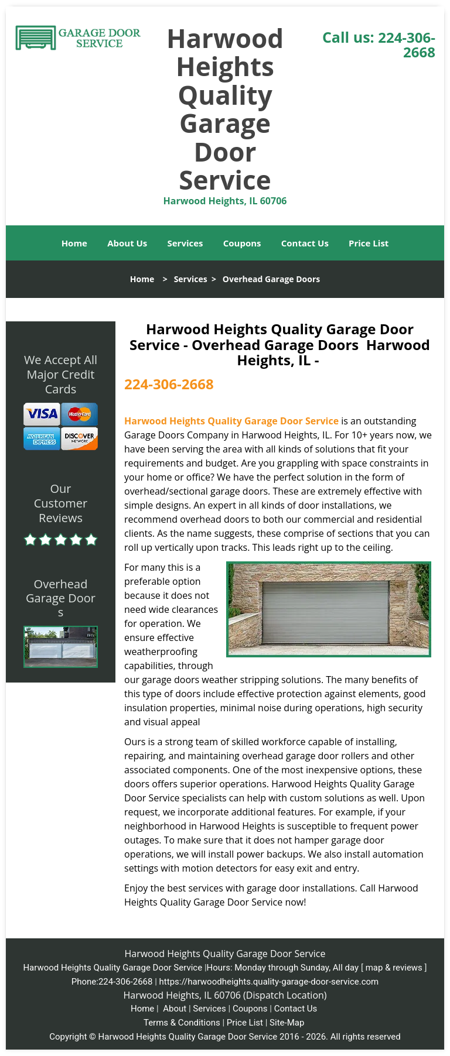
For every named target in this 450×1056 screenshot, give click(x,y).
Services (185, 243)
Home (74, 243)
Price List (368, 243)
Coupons (242, 243)
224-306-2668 (406, 44)
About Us (127, 243)
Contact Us (305, 243)
